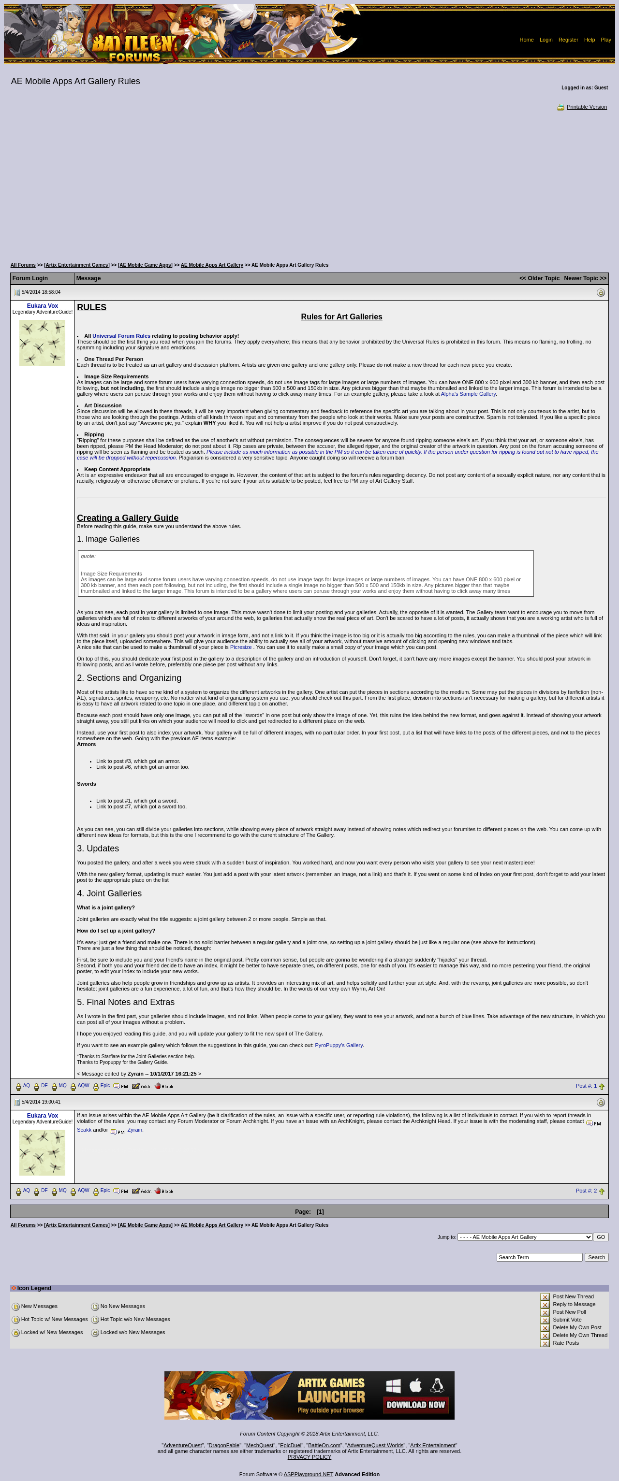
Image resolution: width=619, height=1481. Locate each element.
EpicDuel (290, 1445)
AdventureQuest (182, 1445)
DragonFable (224, 1445)
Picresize (241, 647)
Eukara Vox (42, 305)
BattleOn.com (324, 1445)
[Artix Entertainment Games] (77, 265)
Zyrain (135, 1130)
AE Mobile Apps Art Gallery (212, 265)
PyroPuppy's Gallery (339, 1045)
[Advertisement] (309, 183)
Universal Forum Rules (121, 336)
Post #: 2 (586, 1190)
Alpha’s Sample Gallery (468, 394)
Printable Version (581, 107)
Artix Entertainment (433, 1445)
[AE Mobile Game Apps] (145, 265)
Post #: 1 (586, 1086)
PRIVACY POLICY (310, 1457)
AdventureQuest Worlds (375, 1445)
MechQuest (259, 1445)
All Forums (23, 265)
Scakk (84, 1130)
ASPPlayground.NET (309, 1474)
